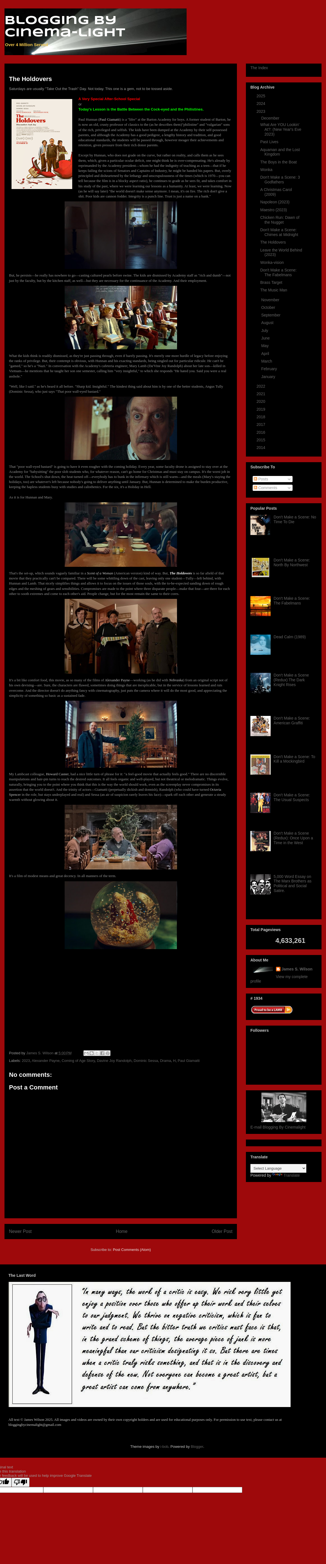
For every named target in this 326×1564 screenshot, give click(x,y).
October (268, 307)
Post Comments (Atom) (132, 1250)
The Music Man (273, 290)
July (265, 330)
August (267, 322)
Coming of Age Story (78, 1061)
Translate (286, 1175)
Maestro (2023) (273, 210)
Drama (165, 1061)
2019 (261, 409)
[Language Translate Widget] (278, 1168)
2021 (261, 394)
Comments (265, 488)
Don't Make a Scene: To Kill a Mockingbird (294, 759)
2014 (261, 447)
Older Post (222, 1231)
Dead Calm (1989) (290, 637)
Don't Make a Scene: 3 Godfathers (280, 179)
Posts (261, 479)
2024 (261, 103)
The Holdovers (273, 242)
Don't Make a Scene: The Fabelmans (278, 272)
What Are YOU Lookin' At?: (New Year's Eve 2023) (280, 129)
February (269, 369)
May (265, 345)
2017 (261, 424)
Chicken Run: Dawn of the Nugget (279, 219)
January (268, 376)
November (270, 300)
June (266, 338)
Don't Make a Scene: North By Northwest (292, 562)
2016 (261, 432)
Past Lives (269, 142)
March (267, 361)
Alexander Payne (46, 1061)
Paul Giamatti (189, 1061)
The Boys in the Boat (278, 162)
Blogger (197, 1446)
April (265, 353)
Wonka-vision (272, 262)
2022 (261, 386)
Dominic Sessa (21, 391)
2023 (26, 1061)
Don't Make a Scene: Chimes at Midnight (279, 232)
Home (122, 1231)
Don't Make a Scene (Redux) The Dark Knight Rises (291, 680)
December (270, 118)
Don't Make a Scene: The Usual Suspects (292, 797)
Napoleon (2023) (274, 202)
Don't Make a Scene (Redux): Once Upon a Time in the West (293, 838)
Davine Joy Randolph (114, 1061)
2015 (261, 440)
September (271, 315)
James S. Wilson (297, 969)
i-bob (164, 1446)
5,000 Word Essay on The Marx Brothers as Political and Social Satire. (293, 883)
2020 (261, 401)
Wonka (266, 169)
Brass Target (271, 282)
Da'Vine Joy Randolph (165, 366)
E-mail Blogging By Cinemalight (277, 1127)
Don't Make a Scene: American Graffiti (292, 720)
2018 (261, 417)
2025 (261, 96)
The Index (259, 68)
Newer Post (20, 1231)
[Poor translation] (21, 1482)
